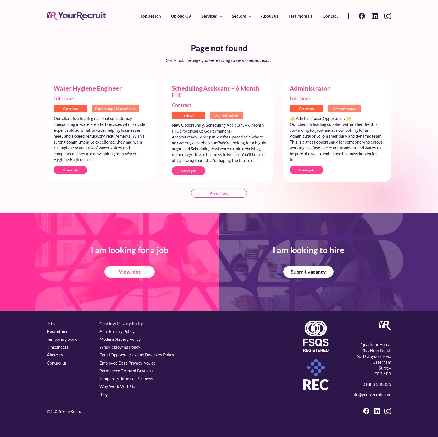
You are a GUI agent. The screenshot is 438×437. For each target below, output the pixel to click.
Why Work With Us (117, 386)
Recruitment (58, 331)
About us (269, 16)
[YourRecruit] (76, 16)
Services (209, 16)
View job (70, 170)
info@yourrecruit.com (371, 394)
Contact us (57, 363)
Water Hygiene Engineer (88, 88)
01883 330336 (377, 384)
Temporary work (62, 339)
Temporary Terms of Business (126, 378)
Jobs (51, 323)
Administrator (310, 88)
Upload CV (181, 16)
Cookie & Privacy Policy (121, 323)
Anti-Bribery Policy (117, 331)
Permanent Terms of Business (126, 370)
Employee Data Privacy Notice (127, 363)
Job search (151, 16)
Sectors (239, 16)
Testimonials (301, 16)
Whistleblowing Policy (119, 347)
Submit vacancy (308, 272)
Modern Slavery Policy (120, 339)
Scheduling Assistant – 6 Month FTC (216, 91)
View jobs (130, 272)
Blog (103, 394)
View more (219, 193)
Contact (330, 16)
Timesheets (57, 347)
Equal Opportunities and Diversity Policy (136, 355)
